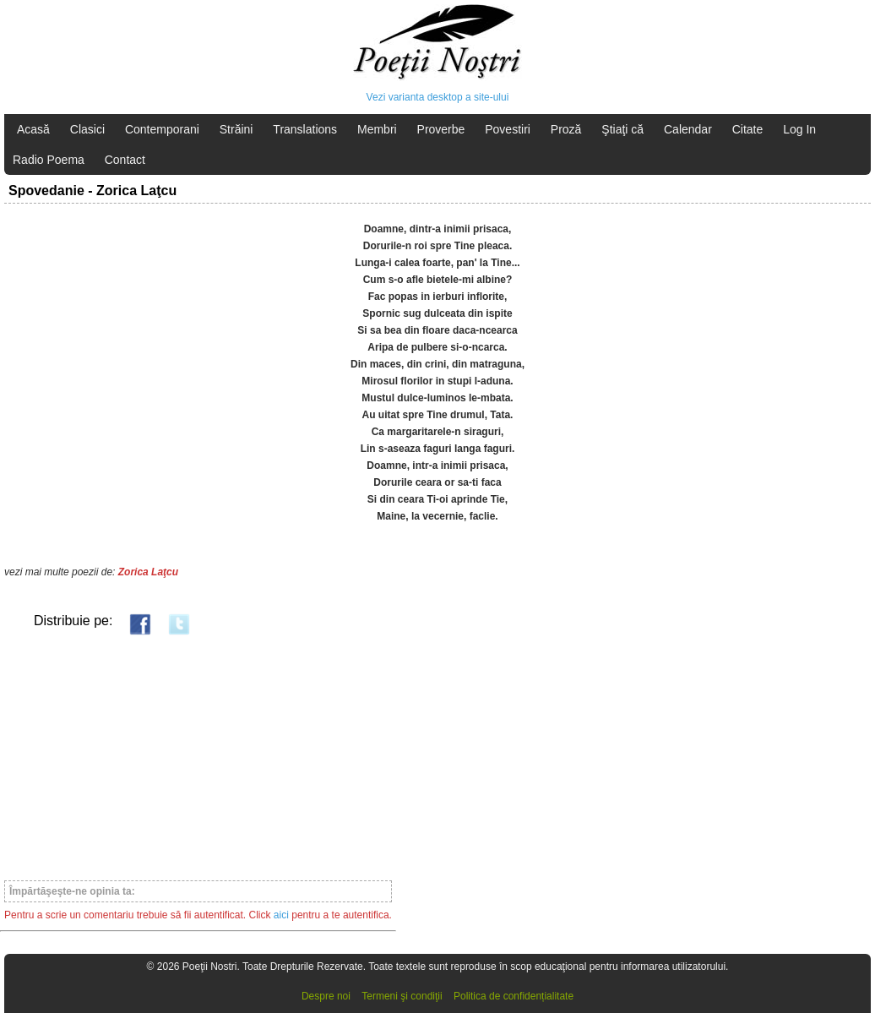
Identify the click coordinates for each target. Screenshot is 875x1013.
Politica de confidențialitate (513, 996)
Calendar (688, 129)
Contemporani (162, 129)
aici (281, 915)
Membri (377, 129)
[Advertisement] (198, 757)
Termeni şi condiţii (401, 996)
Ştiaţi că (622, 129)
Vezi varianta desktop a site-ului (438, 97)
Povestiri (507, 129)
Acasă (33, 129)
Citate (748, 129)
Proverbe (441, 129)
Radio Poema (48, 159)
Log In (799, 129)
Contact (125, 159)
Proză (566, 129)
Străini (236, 129)
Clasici (87, 129)
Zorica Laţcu (148, 572)
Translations (305, 129)
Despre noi (326, 996)
